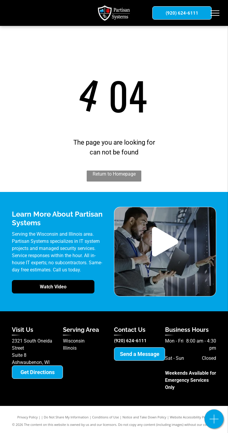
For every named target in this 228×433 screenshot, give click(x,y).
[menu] (215, 13)
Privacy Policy (27, 417)
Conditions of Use (105, 417)
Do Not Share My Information (66, 417)
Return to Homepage (114, 174)
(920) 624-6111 (130, 340)
